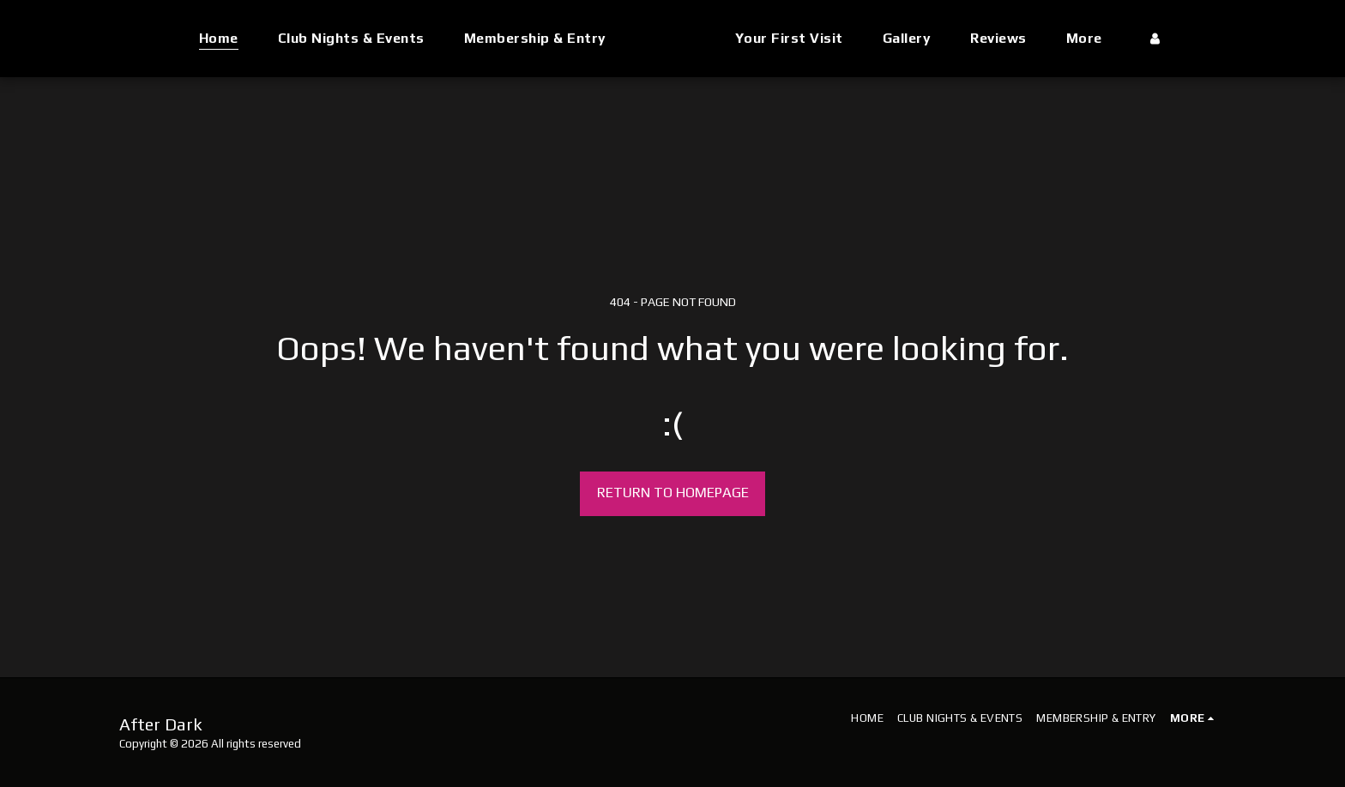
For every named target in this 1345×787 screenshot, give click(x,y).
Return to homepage (673, 492)
